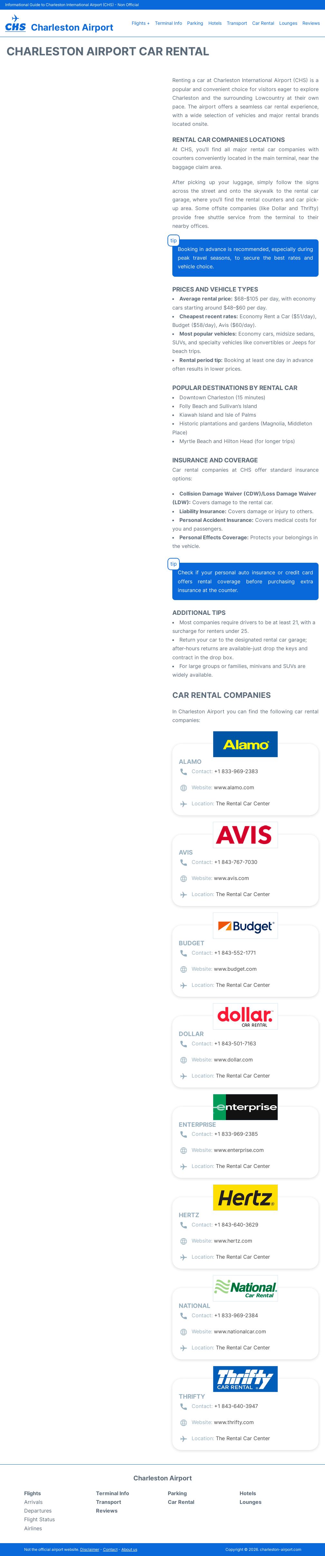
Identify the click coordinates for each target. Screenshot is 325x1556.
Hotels (215, 23)
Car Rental (263, 23)
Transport (237, 23)
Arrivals (33, 1502)
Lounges (288, 23)
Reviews (311, 23)
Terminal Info (168, 23)
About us (129, 1549)
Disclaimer (89, 1549)
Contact (110, 1549)
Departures (38, 1510)
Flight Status (39, 1519)
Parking (195, 23)
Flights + (141, 23)
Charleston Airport (72, 27)
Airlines (33, 1528)
